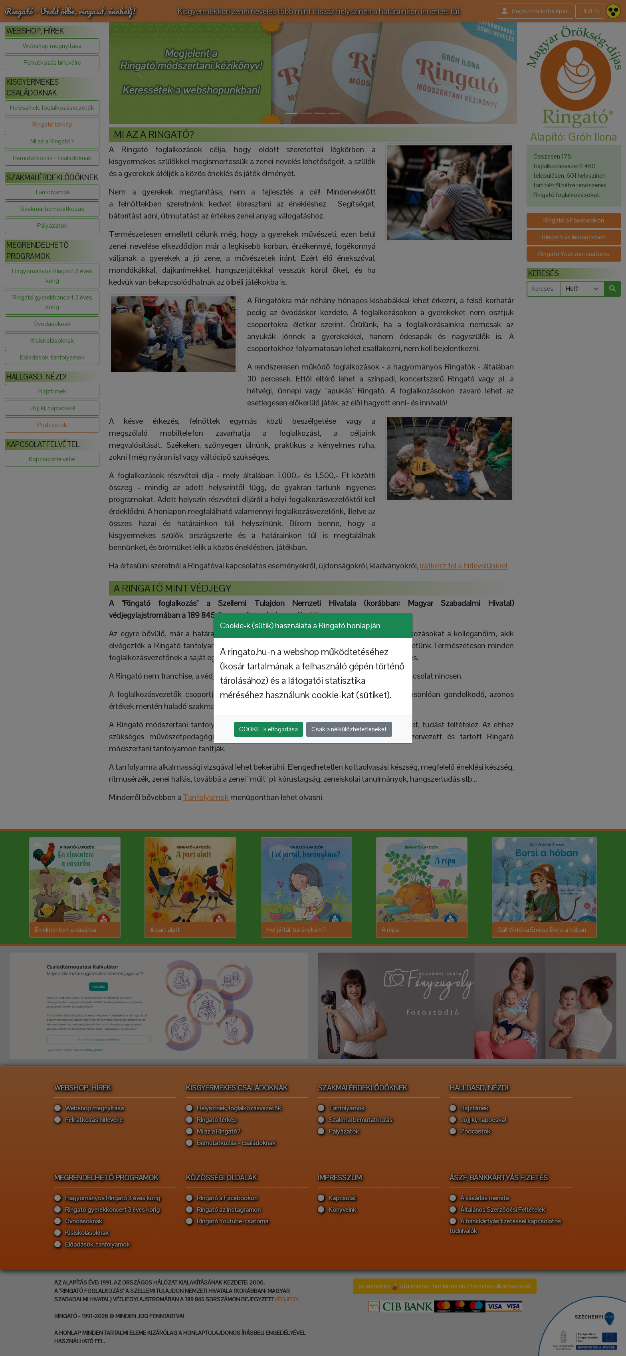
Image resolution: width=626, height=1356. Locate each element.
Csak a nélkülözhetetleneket (349, 729)
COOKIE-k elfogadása (268, 729)
